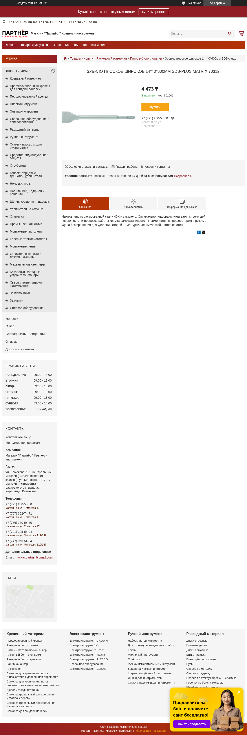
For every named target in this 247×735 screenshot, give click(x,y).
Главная (10, 45)
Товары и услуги (32, 45)
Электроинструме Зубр (85, 645)
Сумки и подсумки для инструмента (26, 146)
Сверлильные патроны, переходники (26, 284)
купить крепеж (153, 12)
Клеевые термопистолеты (28, 239)
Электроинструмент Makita (87, 654)
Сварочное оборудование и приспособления (29, 120)
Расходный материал (112, 58)
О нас (57, 45)
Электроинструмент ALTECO (89, 659)
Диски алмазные (197, 650)
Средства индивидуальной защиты (29, 156)
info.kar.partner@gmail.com (34, 557)
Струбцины (18, 165)
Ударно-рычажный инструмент (148, 668)
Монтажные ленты (23, 246)
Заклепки (16, 300)
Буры (189, 664)
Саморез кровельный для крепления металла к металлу (31, 704)
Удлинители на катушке (27, 209)
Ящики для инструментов (145, 678)
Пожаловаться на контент (150, 730)
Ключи (132, 650)
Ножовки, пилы (20, 183)
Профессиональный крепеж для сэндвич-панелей (30, 87)
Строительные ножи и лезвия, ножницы (25, 255)
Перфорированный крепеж (29, 96)
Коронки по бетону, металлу (204, 682)
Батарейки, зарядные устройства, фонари (25, 273)
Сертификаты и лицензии (25, 334)
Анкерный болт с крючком (24, 659)
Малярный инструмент (143, 654)
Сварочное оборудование (87, 664)
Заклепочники (20, 293)
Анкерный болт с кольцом (24, 654)
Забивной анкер (17, 664)
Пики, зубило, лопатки (146, 58)
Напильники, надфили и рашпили (27, 192)
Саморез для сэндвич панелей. (27, 711)
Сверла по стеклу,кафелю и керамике (211, 678)
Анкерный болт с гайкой (22, 645)
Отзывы (11, 341)
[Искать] (230, 34)
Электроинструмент (24, 111)
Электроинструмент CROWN (89, 640)
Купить (155, 107)
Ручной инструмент (24, 137)
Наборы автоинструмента (145, 640)
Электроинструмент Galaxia (88, 668)
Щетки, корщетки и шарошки (30, 201)
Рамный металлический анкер (27, 650)
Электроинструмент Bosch (87, 650)
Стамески (17, 216)
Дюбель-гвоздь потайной (23, 689)
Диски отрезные (196, 640)
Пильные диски (196, 645)
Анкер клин (14, 668)
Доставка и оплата (96, 45)
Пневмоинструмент (23, 104)
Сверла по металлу (199, 668)
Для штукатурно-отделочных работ (151, 645)
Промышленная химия (26, 224)
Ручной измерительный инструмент (151, 664)
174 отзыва (194, 3)
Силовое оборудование (27, 308)
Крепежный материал (25, 78)
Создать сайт (25, 3)
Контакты (71, 45)
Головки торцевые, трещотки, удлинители (26, 174)
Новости (11, 318)
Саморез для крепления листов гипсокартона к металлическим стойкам (33, 683)
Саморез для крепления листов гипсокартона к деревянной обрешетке (32, 675)
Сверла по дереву (198, 673)
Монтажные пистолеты (26, 231)
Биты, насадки (195, 654)
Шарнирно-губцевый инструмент (149, 673)
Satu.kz (142, 726)
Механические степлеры (27, 264)
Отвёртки (134, 659)
